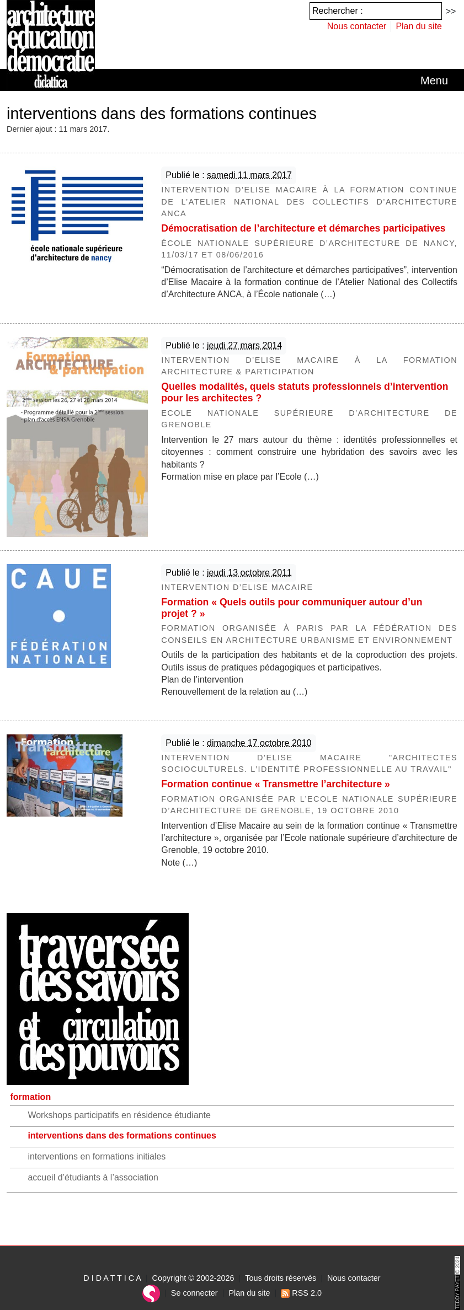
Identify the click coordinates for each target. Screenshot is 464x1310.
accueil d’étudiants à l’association (93, 1177)
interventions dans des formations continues (122, 1135)
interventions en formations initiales (97, 1156)
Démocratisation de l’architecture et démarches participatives (303, 228)
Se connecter (194, 1292)
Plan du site (419, 26)
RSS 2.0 (301, 1292)
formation (30, 1097)
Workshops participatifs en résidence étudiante (119, 1115)
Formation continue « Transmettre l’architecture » (275, 784)
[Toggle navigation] (434, 80)
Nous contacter (357, 26)
